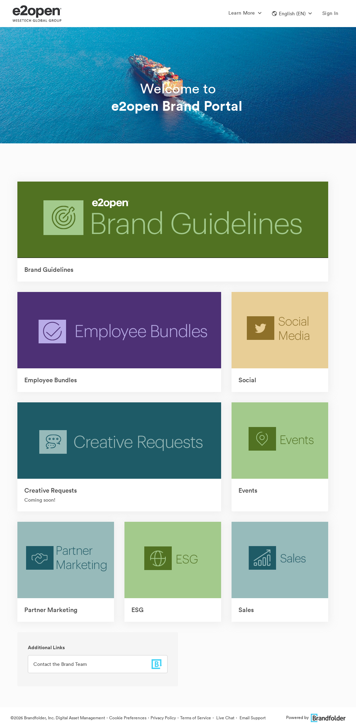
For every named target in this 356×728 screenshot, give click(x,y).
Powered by (316, 717)
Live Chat (224, 718)
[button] (292, 13)
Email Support (252, 718)
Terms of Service (195, 718)
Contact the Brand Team (60, 664)
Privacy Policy (163, 718)
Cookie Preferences (127, 718)
